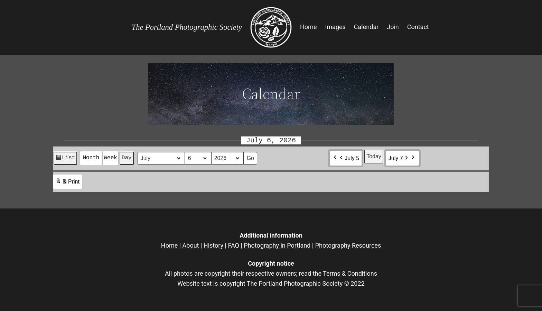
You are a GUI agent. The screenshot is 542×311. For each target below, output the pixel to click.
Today (373, 156)
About (191, 245)
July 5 (348, 158)
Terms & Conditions (350, 273)
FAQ (233, 245)
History (213, 245)
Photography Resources (348, 245)
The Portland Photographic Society (187, 27)
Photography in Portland (277, 245)
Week (110, 158)
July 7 (399, 158)
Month (91, 158)
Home (169, 245)
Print (67, 183)
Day (127, 158)
